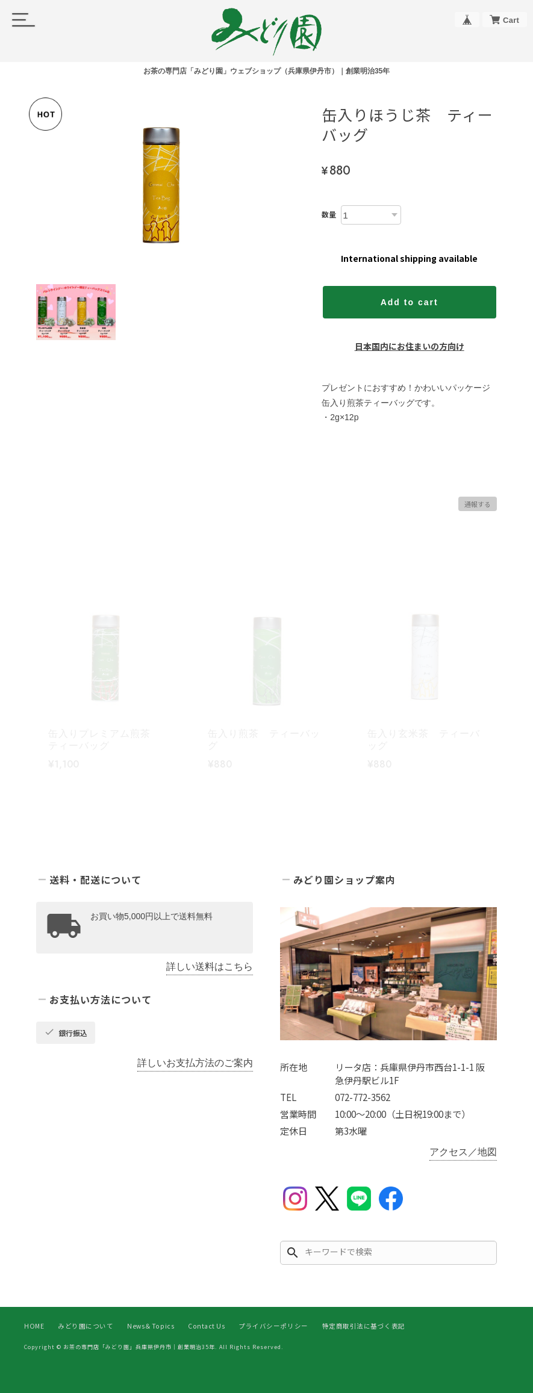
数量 (329, 214)
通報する (477, 504)
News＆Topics (150, 1325)
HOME (34, 1325)
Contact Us (206, 1325)
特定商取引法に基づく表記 (363, 1325)
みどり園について (85, 1325)
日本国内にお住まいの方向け (409, 346)
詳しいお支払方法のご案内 (195, 1063)
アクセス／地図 (463, 1152)
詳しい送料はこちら (209, 966)
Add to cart (409, 302)
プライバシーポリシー (273, 1325)
